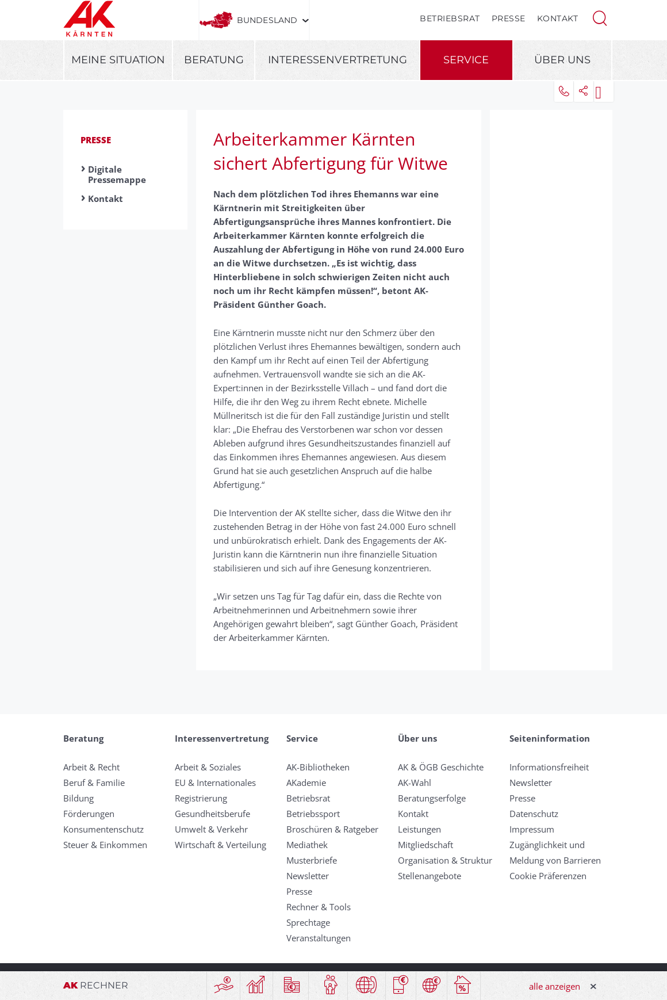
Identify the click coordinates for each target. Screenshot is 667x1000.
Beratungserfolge (432, 798)
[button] (599, 17)
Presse (509, 18)
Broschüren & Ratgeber (332, 829)
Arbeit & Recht (91, 767)
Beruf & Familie (94, 782)
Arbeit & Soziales (208, 767)
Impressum (531, 829)
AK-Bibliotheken (318, 767)
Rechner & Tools (318, 907)
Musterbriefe (311, 860)
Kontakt (557, 18)
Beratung (214, 60)
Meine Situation (118, 60)
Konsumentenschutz (103, 829)
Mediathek (307, 844)
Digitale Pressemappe (117, 174)
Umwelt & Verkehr (211, 829)
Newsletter (307, 875)
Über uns (562, 60)
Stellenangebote (429, 875)
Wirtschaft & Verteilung (220, 844)
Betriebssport (313, 813)
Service (466, 60)
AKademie (306, 782)
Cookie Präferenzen (547, 875)
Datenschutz (533, 813)
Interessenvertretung (337, 60)
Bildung (78, 798)
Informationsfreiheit (549, 767)
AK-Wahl (414, 782)
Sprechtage (308, 922)
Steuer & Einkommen (105, 844)
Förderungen (88, 813)
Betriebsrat (450, 18)
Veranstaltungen (318, 938)
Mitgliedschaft (425, 844)
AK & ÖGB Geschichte (441, 767)
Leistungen (419, 829)
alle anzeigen (554, 986)
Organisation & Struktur (445, 860)
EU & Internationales (215, 782)
